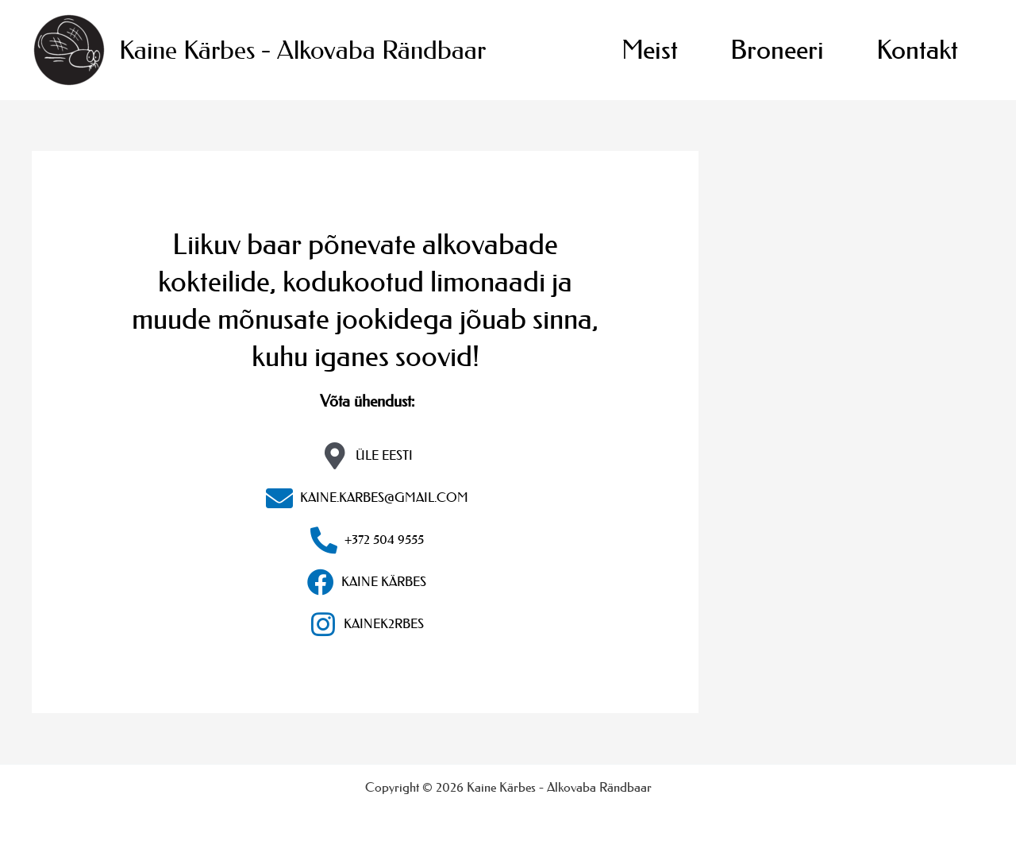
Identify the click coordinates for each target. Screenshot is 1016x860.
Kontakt (917, 50)
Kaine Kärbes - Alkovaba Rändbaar (302, 50)
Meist (650, 50)
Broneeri (777, 50)
